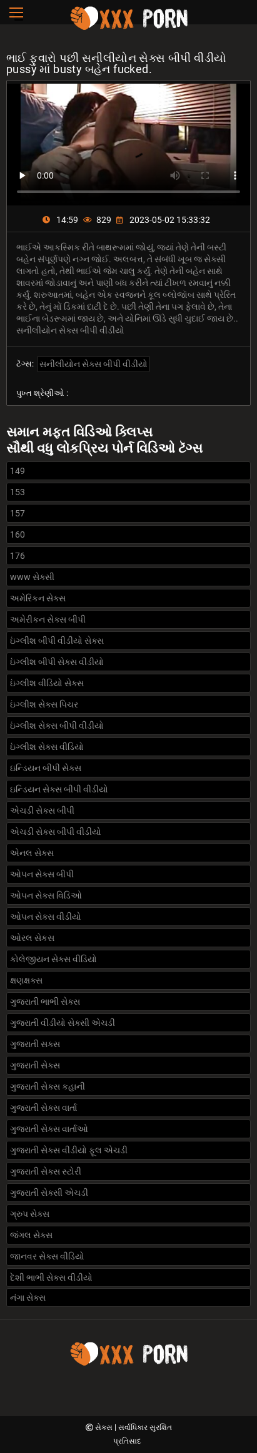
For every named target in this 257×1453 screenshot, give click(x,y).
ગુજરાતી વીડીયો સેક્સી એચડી (62, 1023)
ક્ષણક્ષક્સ (26, 980)
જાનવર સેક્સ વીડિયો (47, 1256)
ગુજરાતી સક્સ (35, 1044)
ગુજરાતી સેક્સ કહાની (47, 1086)
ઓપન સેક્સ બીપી (42, 874)
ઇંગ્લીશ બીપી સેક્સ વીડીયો (57, 662)
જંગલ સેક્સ (31, 1235)
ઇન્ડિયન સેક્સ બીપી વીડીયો (59, 789)
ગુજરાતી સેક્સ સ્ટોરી (45, 1171)
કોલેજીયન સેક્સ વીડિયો (53, 959)
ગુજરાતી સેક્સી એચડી (49, 1193)
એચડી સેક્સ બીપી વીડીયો (55, 832)
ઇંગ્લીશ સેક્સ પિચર (44, 704)
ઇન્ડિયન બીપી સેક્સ (45, 768)
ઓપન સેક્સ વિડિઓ (46, 895)
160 (17, 534)
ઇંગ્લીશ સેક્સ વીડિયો (47, 747)
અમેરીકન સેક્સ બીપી (48, 619)
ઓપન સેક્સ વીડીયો (45, 917)
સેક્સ (104, 1427)
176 (17, 556)
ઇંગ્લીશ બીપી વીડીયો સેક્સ (57, 641)
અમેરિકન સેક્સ (38, 598)
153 (17, 492)
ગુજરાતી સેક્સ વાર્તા (43, 1108)
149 (17, 471)
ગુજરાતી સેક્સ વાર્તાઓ (49, 1129)
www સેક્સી (32, 577)
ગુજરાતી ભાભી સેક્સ (45, 1002)
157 (17, 513)
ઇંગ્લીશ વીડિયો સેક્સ (47, 683)
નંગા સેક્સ (28, 1298)
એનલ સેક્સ (32, 853)
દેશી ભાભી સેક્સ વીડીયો (51, 1278)
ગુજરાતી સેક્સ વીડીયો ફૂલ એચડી (69, 1150)
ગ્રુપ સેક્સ (29, 1214)
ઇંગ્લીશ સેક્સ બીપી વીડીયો (57, 726)
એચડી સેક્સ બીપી (42, 810)
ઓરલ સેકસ (32, 938)
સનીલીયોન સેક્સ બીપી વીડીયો (93, 364)
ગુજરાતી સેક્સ (35, 1065)
